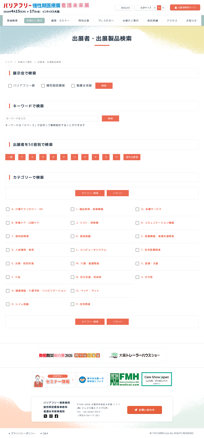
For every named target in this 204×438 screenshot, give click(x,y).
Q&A (44, 433)
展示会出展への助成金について (92, 379)
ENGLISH (125, 7)
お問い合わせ (144, 410)
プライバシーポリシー (22, 433)
